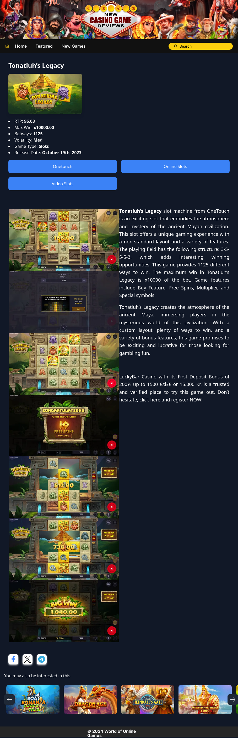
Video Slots (62, 184)
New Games (73, 46)
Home (21, 46)
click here (149, 399)
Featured (44, 46)
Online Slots (175, 166)
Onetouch (62, 166)
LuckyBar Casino (137, 376)
